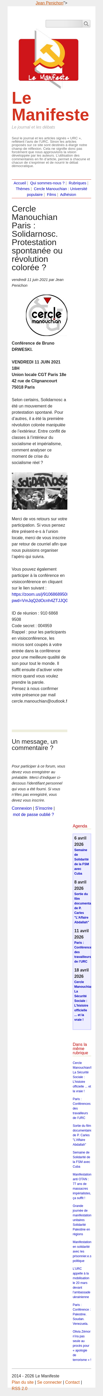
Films (51, 194)
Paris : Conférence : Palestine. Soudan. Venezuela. (82, 1314)
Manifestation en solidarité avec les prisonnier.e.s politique (82, 1251)
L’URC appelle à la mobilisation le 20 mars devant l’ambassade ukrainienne (81, 1283)
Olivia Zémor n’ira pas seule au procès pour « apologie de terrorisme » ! (82, 1346)
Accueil (20, 183)
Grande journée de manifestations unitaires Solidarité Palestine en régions (83, 1220)
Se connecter (49, 1382)
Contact (72, 1382)
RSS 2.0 (20, 1388)
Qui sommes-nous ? (47, 183)
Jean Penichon (49, 3)
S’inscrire (43, 808)
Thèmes (23, 189)
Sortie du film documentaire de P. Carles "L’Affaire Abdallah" (82, 1135)
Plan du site (23, 1382)
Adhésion (68, 194)
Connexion (22, 808)
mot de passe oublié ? (33, 814)
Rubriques (77, 183)
